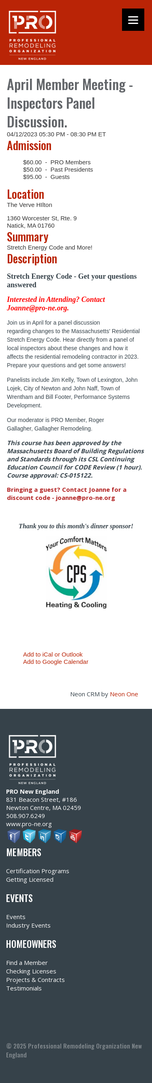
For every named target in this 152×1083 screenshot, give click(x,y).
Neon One (124, 694)
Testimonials (24, 988)
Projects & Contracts (35, 979)
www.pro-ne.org (29, 824)
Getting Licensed (30, 879)
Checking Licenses (31, 971)
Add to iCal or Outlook (53, 654)
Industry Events (28, 925)
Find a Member (27, 962)
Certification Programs (37, 871)
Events (16, 917)
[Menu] (133, 20)
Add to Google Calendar (55, 661)
